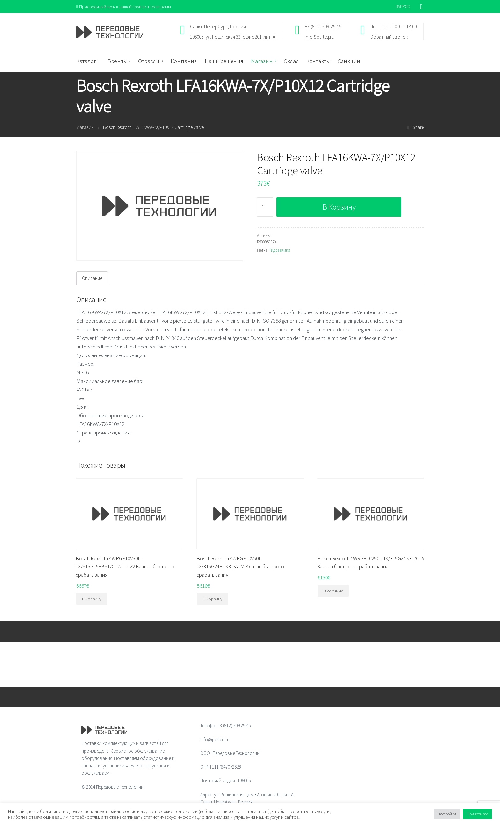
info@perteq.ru (319, 37)
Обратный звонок (389, 37)
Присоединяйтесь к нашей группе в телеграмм (125, 7)
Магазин (85, 128)
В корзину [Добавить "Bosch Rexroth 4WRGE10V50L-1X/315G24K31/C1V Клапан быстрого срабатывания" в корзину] (333, 591)
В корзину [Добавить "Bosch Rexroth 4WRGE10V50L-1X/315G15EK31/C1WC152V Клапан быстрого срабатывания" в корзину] (91, 599)
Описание (92, 279)
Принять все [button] (477, 814)
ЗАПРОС (403, 6)
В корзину (339, 207)
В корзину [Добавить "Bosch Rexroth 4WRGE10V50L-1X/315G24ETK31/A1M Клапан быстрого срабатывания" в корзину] (212, 599)
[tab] (92, 279)
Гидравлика (279, 250)
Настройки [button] (447, 814)
